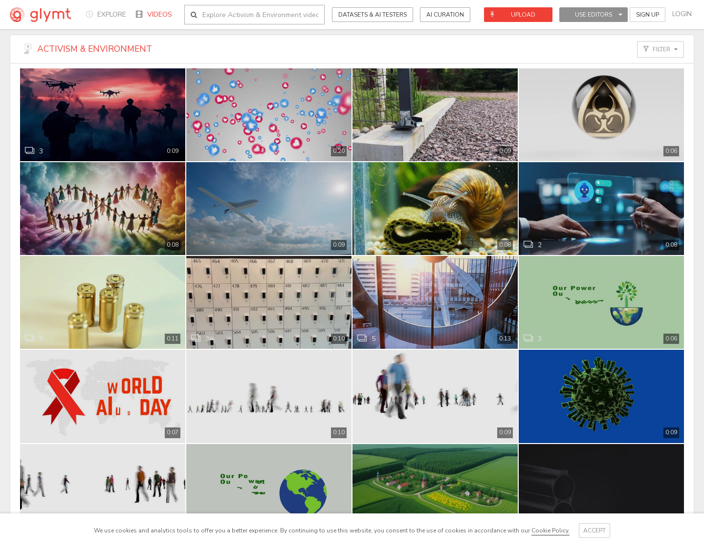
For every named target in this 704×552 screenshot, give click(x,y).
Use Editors (598, 15)
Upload (512, 15)
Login (682, 14)
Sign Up (647, 15)
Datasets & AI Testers (372, 15)
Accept (594, 530)
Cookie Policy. (550, 530)
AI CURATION (445, 15)
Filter (660, 49)
